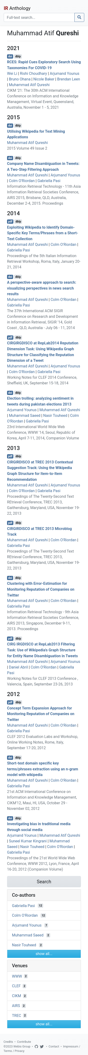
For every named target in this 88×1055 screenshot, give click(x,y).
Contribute (24, 1041)
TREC (16, 1015)
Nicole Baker (43, 79)
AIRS (16, 1005)
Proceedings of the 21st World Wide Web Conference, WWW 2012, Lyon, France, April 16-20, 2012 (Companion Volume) (43, 864)
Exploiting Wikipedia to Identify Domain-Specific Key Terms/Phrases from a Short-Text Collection (42, 233)
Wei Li (12, 73)
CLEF (16, 986)
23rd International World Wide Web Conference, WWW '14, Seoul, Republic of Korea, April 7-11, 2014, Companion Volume (43, 432)
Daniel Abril (18, 667)
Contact (54, 1046)
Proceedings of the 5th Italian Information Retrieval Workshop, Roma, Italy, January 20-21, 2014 (43, 261)
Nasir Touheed (55, 415)
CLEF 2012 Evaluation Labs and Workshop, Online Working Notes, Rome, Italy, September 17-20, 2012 (42, 742)
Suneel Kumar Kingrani (28, 841)
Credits (8, 1041)
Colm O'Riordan (22, 181)
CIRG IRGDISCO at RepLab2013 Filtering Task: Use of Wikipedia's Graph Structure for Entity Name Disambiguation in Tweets (42, 650)
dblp (18, 56)
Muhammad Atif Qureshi (29, 85)
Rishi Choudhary (33, 73)
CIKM (16, 996)
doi (10, 56)
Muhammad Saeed (24, 415)
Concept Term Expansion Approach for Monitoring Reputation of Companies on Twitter (40, 714)
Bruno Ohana (20, 79)
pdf (10, 221)
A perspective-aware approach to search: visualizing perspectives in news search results (41, 288)
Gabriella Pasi (49, 181)
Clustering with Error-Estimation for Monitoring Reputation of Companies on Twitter (40, 589)
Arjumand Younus (64, 73)
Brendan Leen (68, 79)
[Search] (39, 17)
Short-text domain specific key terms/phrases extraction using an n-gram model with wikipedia (42, 769)
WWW (17, 976)
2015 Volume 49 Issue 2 (27, 148)
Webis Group (22, 1046)
